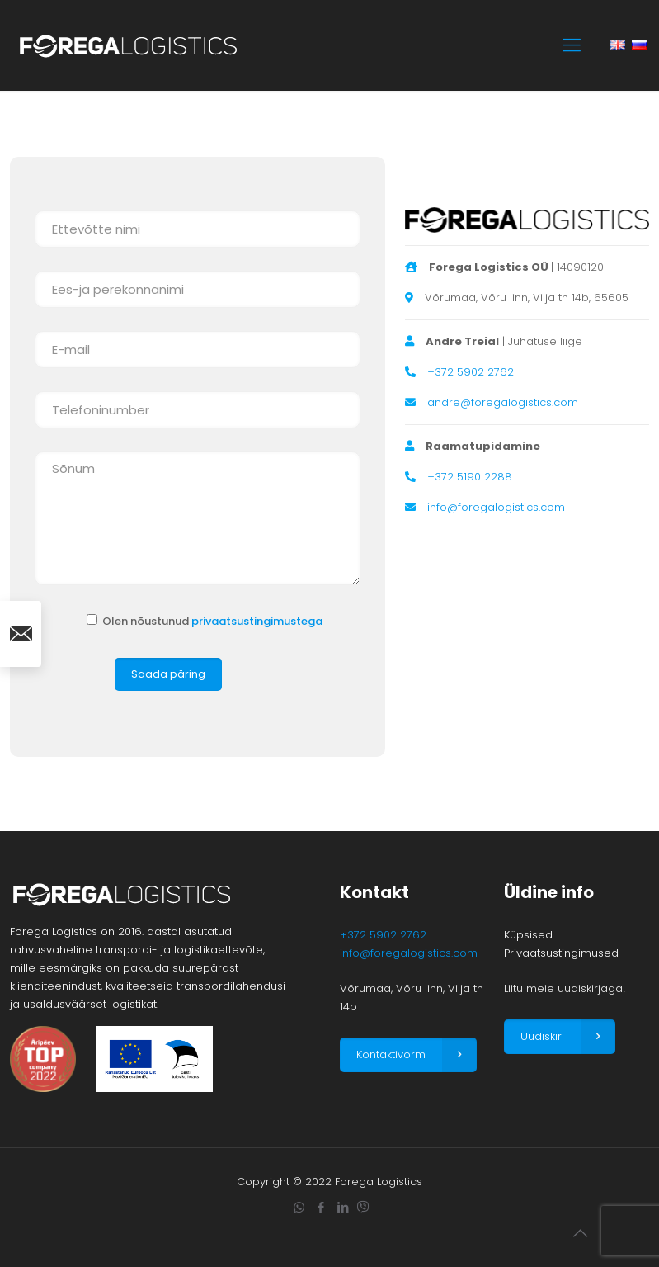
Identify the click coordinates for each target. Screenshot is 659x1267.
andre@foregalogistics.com (502, 402)
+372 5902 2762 (470, 372)
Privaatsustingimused (561, 953)
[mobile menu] (572, 45)
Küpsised (528, 935)
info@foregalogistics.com (496, 507)
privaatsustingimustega (256, 621)
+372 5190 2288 (469, 477)
